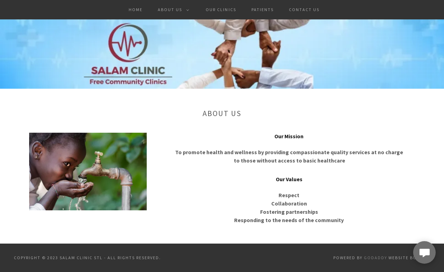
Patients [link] (262, 9)
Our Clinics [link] (221, 9)
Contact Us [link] (304, 9)
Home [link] (136, 9)
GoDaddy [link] (375, 257)
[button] (172, 10)
